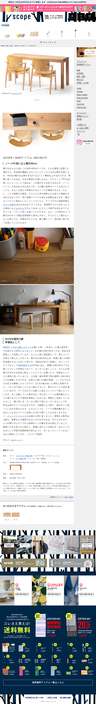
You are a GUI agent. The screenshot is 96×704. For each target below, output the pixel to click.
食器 (78, 70)
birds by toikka (82, 98)
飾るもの (80, 80)
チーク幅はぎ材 (21, 458)
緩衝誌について (82, 116)
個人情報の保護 (65, 698)
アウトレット (82, 61)
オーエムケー (82, 113)
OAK (66, 497)
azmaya (80, 91)
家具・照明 (81, 76)
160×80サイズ (25, 365)
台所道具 (80, 73)
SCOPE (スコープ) (17, 440)
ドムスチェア (15, 93)
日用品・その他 (82, 83)
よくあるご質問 (82, 128)
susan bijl (80, 104)
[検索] (78, 134)
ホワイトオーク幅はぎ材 (24, 456)
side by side (81, 107)
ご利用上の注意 (51, 698)
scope (79, 88)
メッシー (11, 416)
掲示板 (79, 119)
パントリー (23, 416)
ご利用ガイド (82, 125)
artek (79, 101)
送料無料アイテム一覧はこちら (48, 682)
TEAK (71, 497)
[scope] (20, 17)
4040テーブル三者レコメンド (17, 347)
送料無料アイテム (83, 64)
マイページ (81, 131)
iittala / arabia (82, 95)
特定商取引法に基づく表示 (35, 698)
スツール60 (8, 205)
